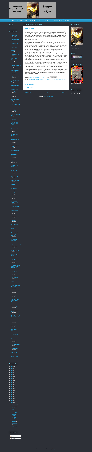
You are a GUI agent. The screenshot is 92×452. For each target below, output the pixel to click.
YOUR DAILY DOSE (15, 344)
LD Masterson (14, 334)
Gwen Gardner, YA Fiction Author (15, 202)
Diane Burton (14, 192)
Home (12, 20)
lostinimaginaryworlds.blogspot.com (16, 245)
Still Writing (14, 188)
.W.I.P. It (13, 184)
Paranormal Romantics (14, 155)
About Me (67, 20)
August (14, 426)
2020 (12, 378)
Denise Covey (14, 197)
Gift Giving (14, 407)
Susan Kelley (46, 79)
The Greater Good (54, 79)
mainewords (14, 220)
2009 (12, 400)
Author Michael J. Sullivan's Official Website (15, 49)
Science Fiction (46, 20)
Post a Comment (30, 87)
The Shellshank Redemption (14, 90)
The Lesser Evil (32, 81)
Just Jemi (13, 216)
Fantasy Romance (58, 20)
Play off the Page (15, 76)
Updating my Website (14, 411)
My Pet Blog (14, 306)
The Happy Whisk (15, 39)
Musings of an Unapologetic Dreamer (14, 234)
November (14, 406)
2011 (12, 396)
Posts (12, 436)
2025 (12, 368)
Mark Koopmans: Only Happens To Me (15, 300)
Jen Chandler (14, 352)
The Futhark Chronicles (35, 20)
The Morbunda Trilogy (22, 20)
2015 (12, 388)
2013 (12, 392)
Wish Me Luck (14, 418)
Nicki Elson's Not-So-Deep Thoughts (15, 316)
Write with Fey (14, 176)
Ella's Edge (13, 325)
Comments (13, 438)
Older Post (64, 92)
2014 (12, 390)
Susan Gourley (39, 79)
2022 (12, 374)
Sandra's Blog (14, 43)
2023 (12, 372)
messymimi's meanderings (14, 34)
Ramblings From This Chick (15, 140)
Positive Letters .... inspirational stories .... (16, 65)
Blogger (53, 448)
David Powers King (15, 291)
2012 (12, 394)
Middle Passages (15, 85)
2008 (12, 402)
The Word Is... (14, 277)
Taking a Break (14, 415)
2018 (12, 382)
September (14, 423)
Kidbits (12, 281)
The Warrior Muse (15, 206)
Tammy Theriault (15, 180)
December (14, 404)
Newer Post (28, 92)
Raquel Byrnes (14, 295)
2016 (12, 386)
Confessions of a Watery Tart (15, 339)
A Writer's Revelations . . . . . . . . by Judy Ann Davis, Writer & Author (16, 122)
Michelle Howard (15, 150)
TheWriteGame (14, 348)
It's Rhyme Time (15, 250)
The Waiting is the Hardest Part (15, 286)
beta (12, 320)
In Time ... (13, 228)
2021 (12, 376)
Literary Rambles (15, 54)
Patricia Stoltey (14, 224)
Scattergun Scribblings (13, 109)
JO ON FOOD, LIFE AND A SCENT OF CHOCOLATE (15, 266)
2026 (12, 366)
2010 (12, 398)
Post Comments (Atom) (49, 96)
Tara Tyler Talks (14, 95)
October (14, 421)
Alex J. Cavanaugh (15, 104)
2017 (12, 384)
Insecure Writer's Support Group (15, 71)
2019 (12, 380)
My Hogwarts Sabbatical (14, 240)
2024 (12, 370)
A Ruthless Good (32, 79)
